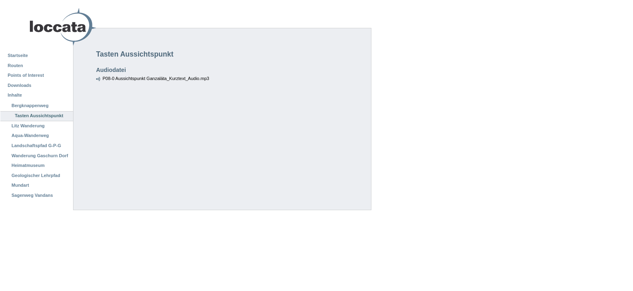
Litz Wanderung (28, 125)
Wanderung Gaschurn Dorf (40, 155)
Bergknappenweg (30, 105)
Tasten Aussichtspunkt (39, 115)
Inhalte (15, 95)
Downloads (19, 85)
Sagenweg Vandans (32, 195)
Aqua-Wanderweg (30, 135)
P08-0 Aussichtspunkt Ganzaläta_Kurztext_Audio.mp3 (156, 78)
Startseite (18, 55)
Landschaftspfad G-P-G (36, 145)
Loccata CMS (42, 27)
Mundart (20, 185)
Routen (15, 65)
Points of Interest (26, 75)
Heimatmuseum (28, 165)
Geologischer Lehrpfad (36, 175)
